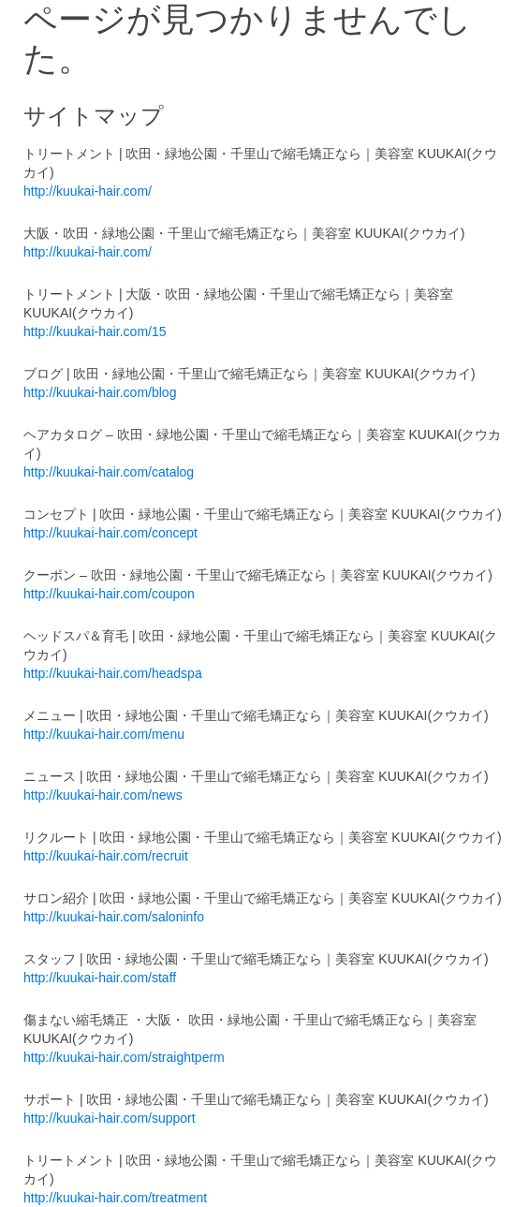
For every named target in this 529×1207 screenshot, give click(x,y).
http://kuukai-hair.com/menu (103, 734)
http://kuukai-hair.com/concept (110, 532)
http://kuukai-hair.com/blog (99, 392)
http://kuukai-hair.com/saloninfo (113, 916)
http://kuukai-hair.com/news (103, 794)
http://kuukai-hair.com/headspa (112, 673)
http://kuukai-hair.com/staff (99, 977)
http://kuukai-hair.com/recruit (105, 855)
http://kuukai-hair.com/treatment (115, 1197)
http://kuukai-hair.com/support (109, 1118)
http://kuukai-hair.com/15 (95, 331)
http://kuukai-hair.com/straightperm (124, 1057)
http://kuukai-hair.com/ (87, 191)
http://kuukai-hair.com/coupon (109, 593)
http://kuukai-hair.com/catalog (108, 471)
